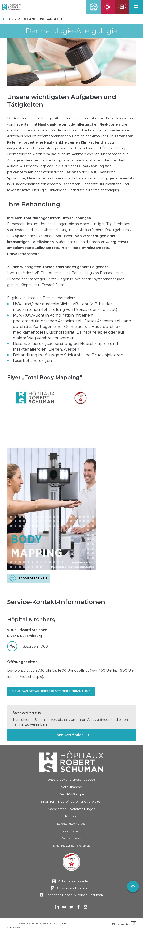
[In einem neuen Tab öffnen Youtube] (64, 907)
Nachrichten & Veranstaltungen (71, 809)
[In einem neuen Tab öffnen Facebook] (78, 907)
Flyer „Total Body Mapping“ (44, 377)
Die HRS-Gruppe (71, 794)
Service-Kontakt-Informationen (56, 602)
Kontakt (71, 816)
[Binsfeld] (133, 924)
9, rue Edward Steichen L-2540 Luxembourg (27, 633)
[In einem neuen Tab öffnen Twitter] (71, 907)
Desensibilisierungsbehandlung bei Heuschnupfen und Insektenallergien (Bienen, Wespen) (65, 346)
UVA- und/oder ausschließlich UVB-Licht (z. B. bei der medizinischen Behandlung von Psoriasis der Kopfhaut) (65, 307)
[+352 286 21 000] (27, 646)
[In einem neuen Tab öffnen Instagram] (85, 907)
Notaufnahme (71, 787)
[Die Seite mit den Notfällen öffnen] (122, 7)
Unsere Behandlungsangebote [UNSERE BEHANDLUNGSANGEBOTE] (37, 19)
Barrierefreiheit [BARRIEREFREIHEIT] (33, 578)
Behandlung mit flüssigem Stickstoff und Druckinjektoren (68, 355)
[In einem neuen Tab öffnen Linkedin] (57, 907)
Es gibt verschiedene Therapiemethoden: (41, 298)
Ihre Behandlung (33, 204)
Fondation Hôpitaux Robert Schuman (74, 895)
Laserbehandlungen (32, 360)
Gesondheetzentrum (73, 888)
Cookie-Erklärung (71, 831)
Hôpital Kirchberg (31, 619)
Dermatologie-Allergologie (71, 31)
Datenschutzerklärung (71, 823)
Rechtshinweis (71, 838)
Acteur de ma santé (73, 881)
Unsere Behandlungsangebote (71, 779)
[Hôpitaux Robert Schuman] (71, 761)
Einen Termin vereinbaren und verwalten (71, 801)
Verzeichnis (27, 713)
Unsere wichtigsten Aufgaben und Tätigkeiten (61, 100)
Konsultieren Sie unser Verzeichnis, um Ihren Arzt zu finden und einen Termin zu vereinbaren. (70, 722)
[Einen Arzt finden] (71, 735)
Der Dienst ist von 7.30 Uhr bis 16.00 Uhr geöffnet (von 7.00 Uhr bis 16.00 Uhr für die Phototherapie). (70, 673)
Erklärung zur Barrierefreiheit (71, 845)
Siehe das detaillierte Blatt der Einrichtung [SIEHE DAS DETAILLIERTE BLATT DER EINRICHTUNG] (51, 691)
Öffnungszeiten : (23, 662)
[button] (136, 7)
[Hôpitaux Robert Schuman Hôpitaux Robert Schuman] (10, 7)
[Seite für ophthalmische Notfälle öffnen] (108, 7)
